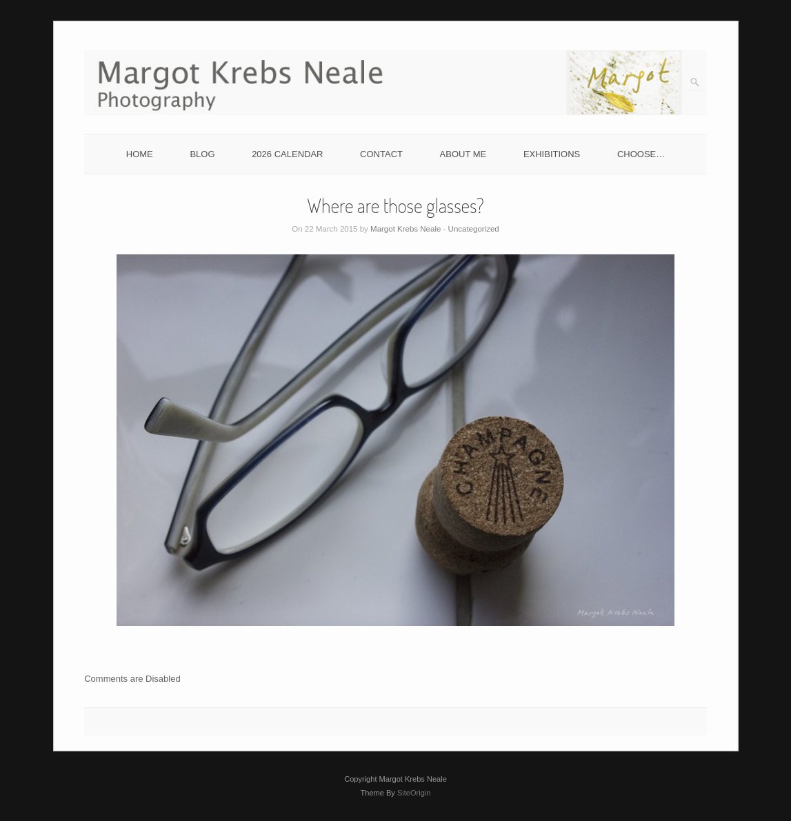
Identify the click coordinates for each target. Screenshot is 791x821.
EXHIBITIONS (551, 154)
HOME (139, 154)
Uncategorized (473, 229)
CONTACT (381, 154)
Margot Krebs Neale (405, 229)
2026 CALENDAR (287, 154)
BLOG (202, 154)
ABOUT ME (463, 154)
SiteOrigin (414, 793)
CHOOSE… (641, 154)
